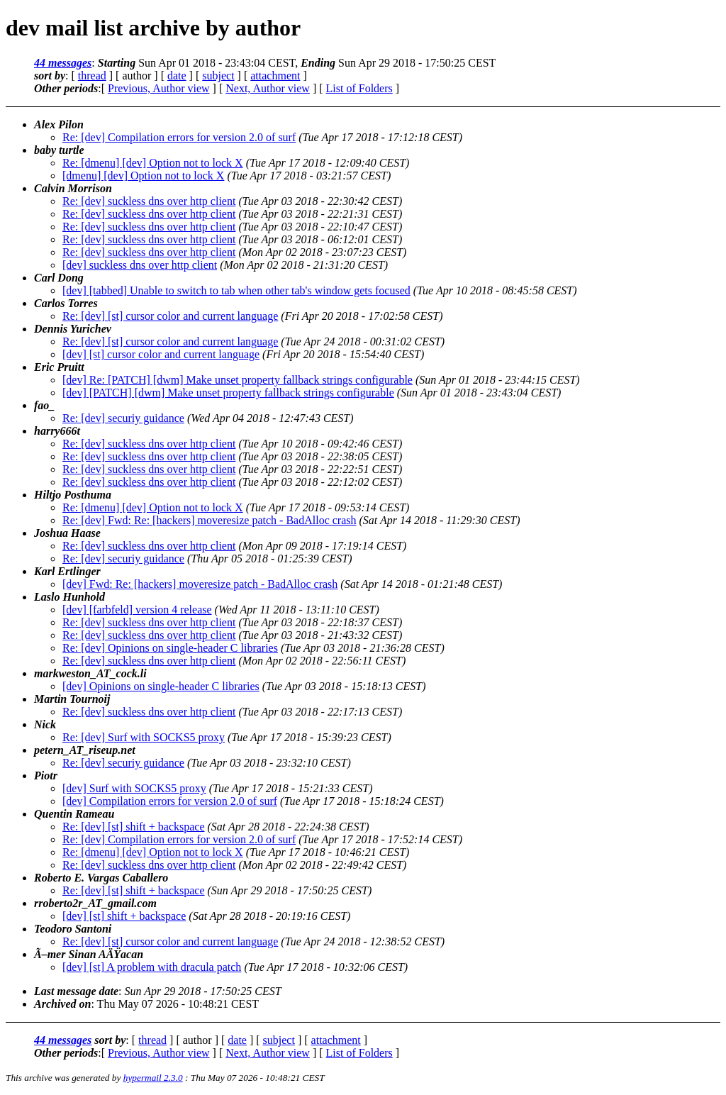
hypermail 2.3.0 (153, 1077)
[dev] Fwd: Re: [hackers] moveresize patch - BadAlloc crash (199, 584)
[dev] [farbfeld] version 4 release (137, 610)
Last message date (76, 991)
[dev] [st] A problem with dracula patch (151, 967)
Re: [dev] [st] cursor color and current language (170, 316)
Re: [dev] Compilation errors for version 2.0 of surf (179, 137)
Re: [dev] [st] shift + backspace (133, 827)
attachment (275, 76)
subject (218, 76)
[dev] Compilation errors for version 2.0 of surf (169, 801)
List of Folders (359, 88)
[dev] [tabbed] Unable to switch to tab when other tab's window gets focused (236, 290)
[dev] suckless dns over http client (139, 265)
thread (92, 76)
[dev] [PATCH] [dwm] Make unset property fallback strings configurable (228, 393)
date (176, 76)
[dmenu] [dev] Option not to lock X (143, 175)
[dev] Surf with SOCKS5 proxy (134, 788)
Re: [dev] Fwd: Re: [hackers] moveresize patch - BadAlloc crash (209, 520)
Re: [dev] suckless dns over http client (148, 201)
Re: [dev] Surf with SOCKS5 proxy (143, 737)
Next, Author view (267, 88)
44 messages (62, 63)
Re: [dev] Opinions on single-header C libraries (170, 648)
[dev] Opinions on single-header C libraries (160, 686)
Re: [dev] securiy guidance (123, 418)
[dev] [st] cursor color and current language (160, 354)
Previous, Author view (159, 88)
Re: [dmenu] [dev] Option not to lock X (152, 163)
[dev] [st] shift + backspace (124, 916)
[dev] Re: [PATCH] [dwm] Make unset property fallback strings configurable (237, 380)
